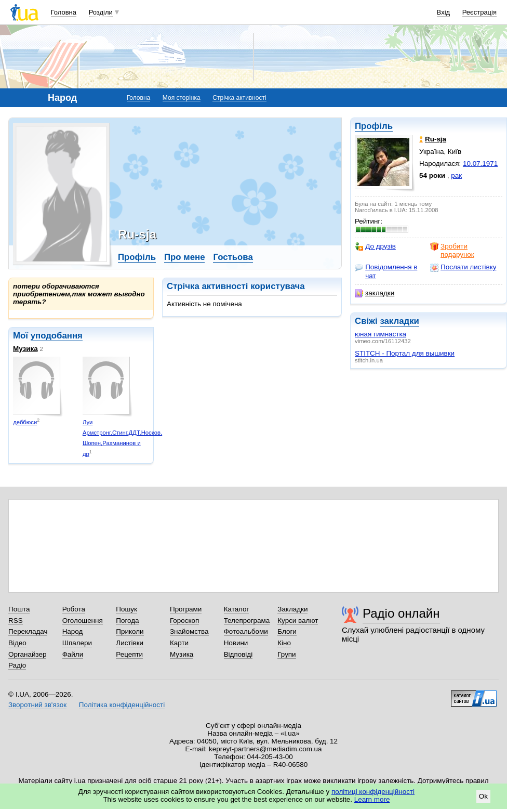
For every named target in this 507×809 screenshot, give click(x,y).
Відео (17, 643)
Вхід (443, 12)
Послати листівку (463, 267)
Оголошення (82, 620)
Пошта (19, 609)
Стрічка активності (239, 97)
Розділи (101, 12)
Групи (286, 654)
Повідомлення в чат (386, 271)
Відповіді (238, 654)
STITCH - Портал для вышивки (405, 353)
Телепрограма (247, 620)
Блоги (287, 631)
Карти (179, 643)
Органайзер (27, 654)
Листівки (129, 643)
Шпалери (77, 643)
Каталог (236, 609)
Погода (127, 620)
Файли (73, 654)
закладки (374, 293)
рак (456, 175)
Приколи (129, 631)
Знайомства (189, 631)
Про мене (184, 257)
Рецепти (129, 654)
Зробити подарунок (452, 250)
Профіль (374, 126)
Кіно (284, 643)
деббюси (25, 422)
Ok (483, 796)
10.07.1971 (480, 163)
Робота (73, 609)
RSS (15, 620)
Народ (72, 631)
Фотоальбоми (246, 631)
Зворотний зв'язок (37, 705)
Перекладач (27, 631)
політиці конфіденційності (373, 791)
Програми (186, 609)
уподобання (57, 336)
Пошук (126, 609)
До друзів (375, 246)
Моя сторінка (182, 97)
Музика (25, 349)
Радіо (17, 665)
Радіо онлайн (401, 613)
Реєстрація (479, 12)
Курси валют (297, 620)
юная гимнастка (380, 334)
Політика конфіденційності (122, 705)
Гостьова (232, 257)
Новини (236, 643)
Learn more (372, 799)
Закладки (292, 609)
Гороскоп (184, 620)
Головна (63, 12)
